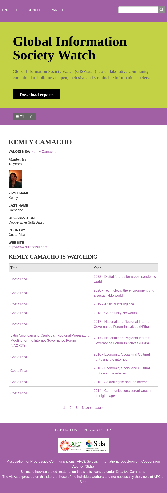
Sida (89, 466)
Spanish (55, 10)
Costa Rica (18, 279)
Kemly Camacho (43, 151)
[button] (24, 116)
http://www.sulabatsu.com (28, 247)
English (9, 10)
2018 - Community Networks (115, 313)
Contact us (66, 430)
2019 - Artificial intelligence (114, 304)
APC (80, 461)
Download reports (37, 94)
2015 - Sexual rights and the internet (121, 382)
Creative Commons (130, 471)
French (33, 10)
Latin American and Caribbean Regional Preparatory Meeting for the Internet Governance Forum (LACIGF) (49, 340)
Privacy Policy (98, 430)
